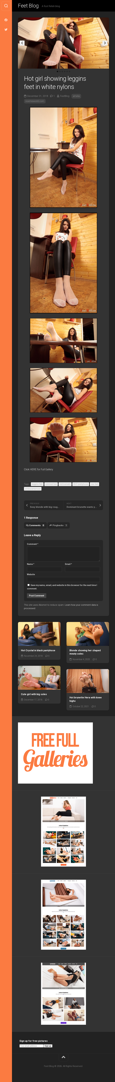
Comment (32, 544)
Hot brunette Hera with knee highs (85, 700)
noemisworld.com (35, 101)
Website (31, 575)
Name (30, 565)
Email (68, 565)
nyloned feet (51, 485)
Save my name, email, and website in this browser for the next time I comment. (62, 587)
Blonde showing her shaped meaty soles (85, 653)
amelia (76, 96)
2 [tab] (60, 72)
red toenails (65, 485)
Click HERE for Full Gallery (40, 470)
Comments (35, 526)
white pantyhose (32, 489)
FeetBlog (65, 96)
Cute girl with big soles (34, 694)
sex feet (94, 485)
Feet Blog (29, 6)
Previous (22, 43)
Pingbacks (59, 526)
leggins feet (37, 485)
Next (105, 43)
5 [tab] (67, 72)
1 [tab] (57, 72)
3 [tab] (62, 72)
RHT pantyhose (80, 485)
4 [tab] (64, 72)
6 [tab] (69, 72)
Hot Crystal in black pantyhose (38, 651)
